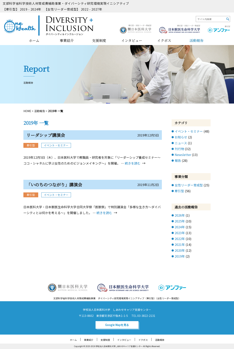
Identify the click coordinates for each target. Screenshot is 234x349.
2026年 (180, 215)
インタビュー (131, 40)
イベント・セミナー (56, 145)
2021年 (180, 244)
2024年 (180, 227)
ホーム (34, 40)
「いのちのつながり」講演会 (54, 185)
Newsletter (183, 154)
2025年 (180, 221)
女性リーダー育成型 (189, 185)
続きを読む (132, 163)
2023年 (180, 232)
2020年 (180, 250)
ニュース (181, 143)
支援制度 (99, 40)
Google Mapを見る (117, 325)
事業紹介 (67, 40)
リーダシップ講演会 (45, 135)
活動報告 (197, 40)
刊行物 (179, 148)
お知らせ (181, 137)
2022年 (180, 238)
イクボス (164, 40)
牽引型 (179, 191)
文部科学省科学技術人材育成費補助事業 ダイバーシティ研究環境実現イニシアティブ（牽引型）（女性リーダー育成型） (117, 298)
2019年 (180, 256)
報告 (178, 160)
